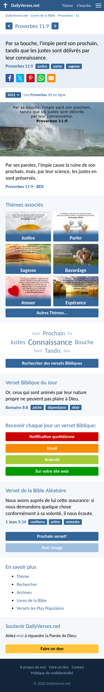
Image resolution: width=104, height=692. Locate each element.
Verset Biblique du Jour (31, 382)
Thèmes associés (24, 204)
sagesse (74, 66)
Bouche (84, 342)
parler (57, 66)
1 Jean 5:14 (16, 521)
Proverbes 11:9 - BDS (25, 186)
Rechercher (27, 584)
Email (52, 448)
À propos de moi (33, 667)
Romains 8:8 (17, 407)
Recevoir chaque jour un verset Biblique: (51, 425)
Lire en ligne (45, 94)
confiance (38, 522)
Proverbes (65, 15)
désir (76, 407)
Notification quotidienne (52, 436)
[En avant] (55, 25)
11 (77, 15)
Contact (78, 667)
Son (66, 350)
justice (42, 66)
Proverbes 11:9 (19, 66)
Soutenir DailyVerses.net (33, 626)
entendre (73, 522)
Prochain (54, 333)
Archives (24, 592)
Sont (38, 350)
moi (20, 635)
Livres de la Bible (43, 15)
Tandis (52, 350)
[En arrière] (9, 25)
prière (55, 522)
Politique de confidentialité (52, 673)
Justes (18, 342)
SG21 (13, 95)
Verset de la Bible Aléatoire (36, 490)
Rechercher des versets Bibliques (52, 363)
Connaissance (50, 342)
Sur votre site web (52, 471)
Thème (67, 5)
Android (52, 459)
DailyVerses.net (17, 15)
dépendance (57, 407)
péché (37, 407)
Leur (36, 333)
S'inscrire (84, 5)
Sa (70, 333)
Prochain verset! (52, 536)
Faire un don (51, 648)
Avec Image (52, 547)
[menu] (98, 7)
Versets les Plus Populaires (40, 608)
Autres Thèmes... (51, 312)
